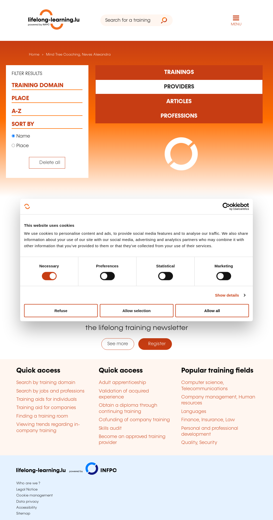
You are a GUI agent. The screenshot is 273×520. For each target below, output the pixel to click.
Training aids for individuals (46, 399)
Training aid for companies (46, 407)
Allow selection (136, 310)
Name (21, 136)
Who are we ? (28, 483)
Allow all (212, 310)
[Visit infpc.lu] (66, 473)
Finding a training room (42, 416)
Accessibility (26, 507)
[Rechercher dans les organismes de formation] (179, 87)
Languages (193, 411)
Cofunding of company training (134, 420)
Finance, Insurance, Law (208, 420)
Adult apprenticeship (122, 382)
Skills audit (110, 428)
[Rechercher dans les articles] (179, 101)
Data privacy (27, 501)
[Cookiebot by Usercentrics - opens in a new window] (226, 206)
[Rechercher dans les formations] (179, 72)
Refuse (60, 310)
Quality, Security (199, 442)
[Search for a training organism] (127, 20)
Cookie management (34, 495)
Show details (227, 295)
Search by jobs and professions (50, 391)
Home (33, 54)
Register (155, 344)
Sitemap (23, 513)
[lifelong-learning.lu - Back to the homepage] (54, 20)
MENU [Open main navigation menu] (236, 24)
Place (20, 146)
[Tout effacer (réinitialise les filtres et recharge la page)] (47, 163)
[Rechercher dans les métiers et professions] (179, 116)
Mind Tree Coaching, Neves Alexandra (78, 54)
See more (117, 344)
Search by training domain (45, 382)
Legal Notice (26, 489)
